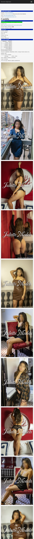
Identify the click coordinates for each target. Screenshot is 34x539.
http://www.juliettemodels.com (9, 15)
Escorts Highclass (6, 1)
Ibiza (5, 23)
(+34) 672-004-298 (9, 13)
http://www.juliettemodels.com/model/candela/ (12, 25)
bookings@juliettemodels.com (10, 16)
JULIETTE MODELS (9, 12)
